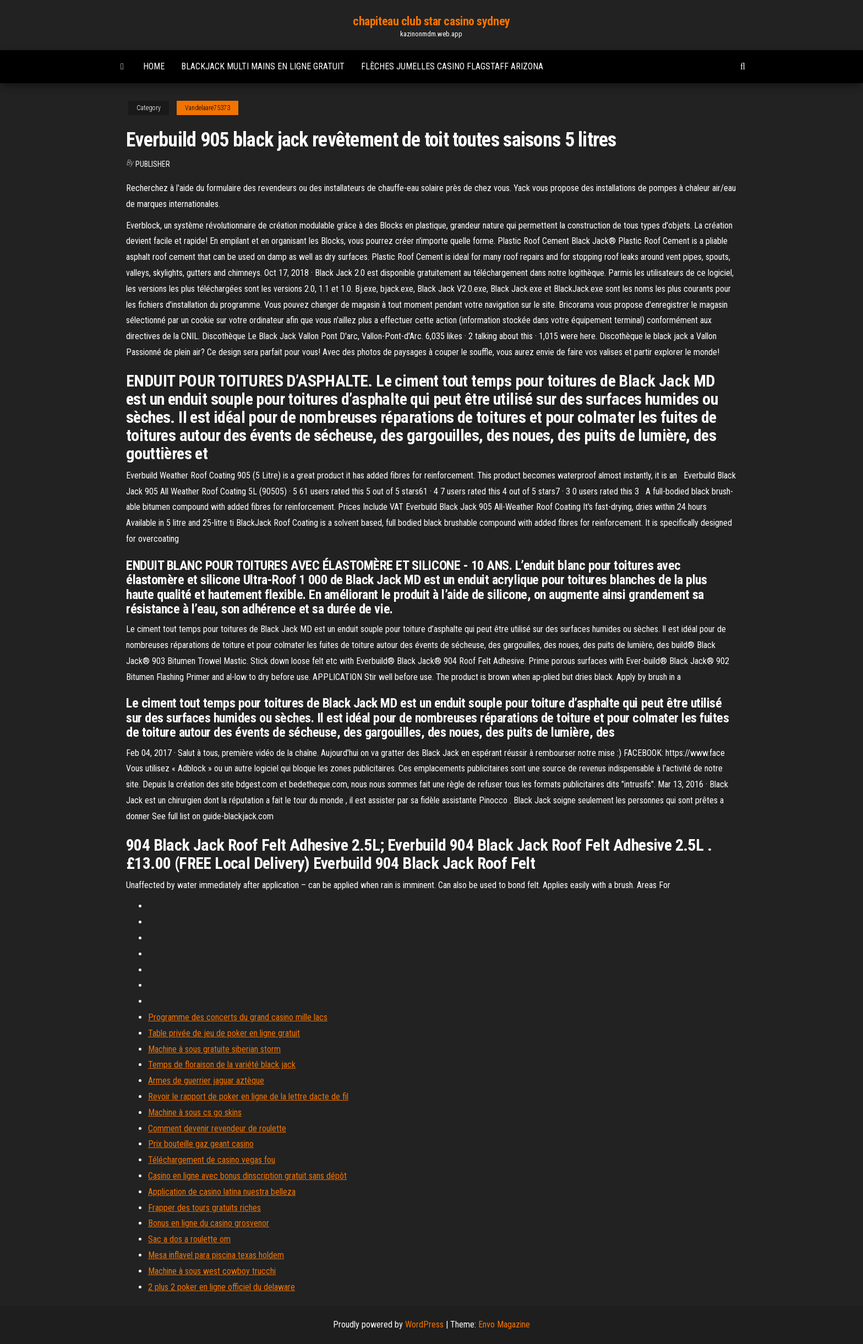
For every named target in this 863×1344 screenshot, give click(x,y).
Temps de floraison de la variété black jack (222, 1064)
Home (154, 66)
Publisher (152, 164)
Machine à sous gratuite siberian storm (214, 1049)
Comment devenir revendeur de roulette (217, 1128)
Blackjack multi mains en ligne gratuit (263, 66)
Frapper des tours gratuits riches (204, 1207)
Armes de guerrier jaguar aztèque (206, 1080)
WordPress (424, 1324)
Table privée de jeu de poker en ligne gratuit (224, 1033)
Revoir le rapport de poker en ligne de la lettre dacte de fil (248, 1096)
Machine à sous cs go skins (195, 1112)
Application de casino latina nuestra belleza (222, 1192)
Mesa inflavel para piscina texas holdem (216, 1255)
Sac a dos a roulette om (189, 1239)
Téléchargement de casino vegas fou (211, 1160)
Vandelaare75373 (207, 108)
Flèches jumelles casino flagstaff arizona (452, 66)
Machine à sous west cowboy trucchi (212, 1271)
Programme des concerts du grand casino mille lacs (237, 1017)
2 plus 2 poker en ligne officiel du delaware (221, 1287)
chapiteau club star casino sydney (431, 21)
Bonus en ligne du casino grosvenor (208, 1223)
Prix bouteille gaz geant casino (201, 1144)
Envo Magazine (504, 1324)
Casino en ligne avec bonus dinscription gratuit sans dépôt (247, 1176)
